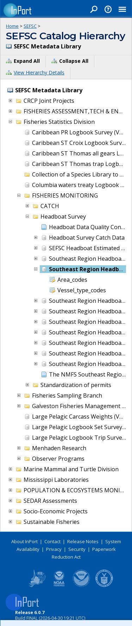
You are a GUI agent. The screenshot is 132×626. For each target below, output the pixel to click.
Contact (52, 541)
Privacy (54, 549)
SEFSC (30, 26)
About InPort (24, 541)
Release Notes (83, 541)
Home (12, 26)
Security (77, 549)
